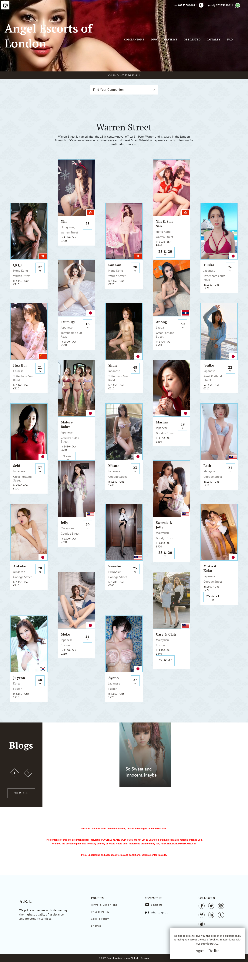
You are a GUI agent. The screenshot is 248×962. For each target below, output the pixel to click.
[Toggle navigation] (129, 34)
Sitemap (96, 925)
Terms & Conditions (104, 904)
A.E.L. (29, 900)
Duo (154, 39)
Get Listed (192, 39)
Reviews (170, 39)
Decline (214, 951)
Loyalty (214, 39)
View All (21, 793)
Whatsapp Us (159, 912)
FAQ (230, 39)
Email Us (156, 904)
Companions (134, 39)
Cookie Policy (100, 918)
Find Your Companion (108, 89)
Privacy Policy (100, 911)
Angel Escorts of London (48, 36)
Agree (200, 951)
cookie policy (209, 943)
